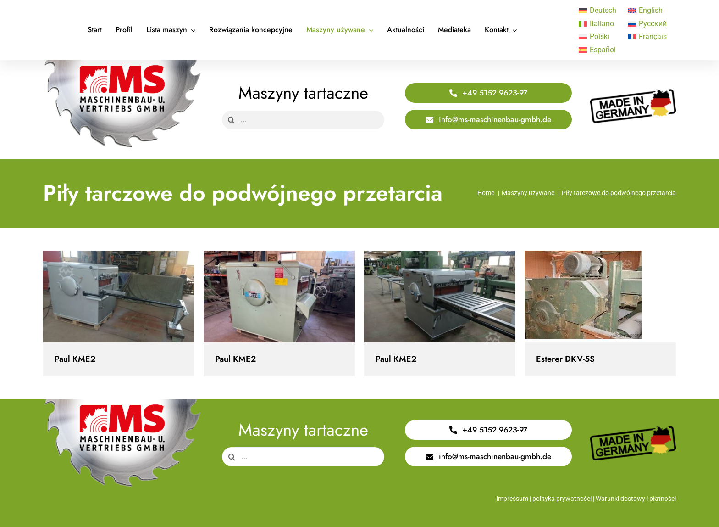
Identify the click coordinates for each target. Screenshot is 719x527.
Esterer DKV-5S (565, 359)
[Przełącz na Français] (647, 37)
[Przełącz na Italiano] (598, 23)
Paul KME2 (75, 359)
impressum (512, 498)
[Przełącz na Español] (598, 50)
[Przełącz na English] (647, 10)
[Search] (231, 120)
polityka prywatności (562, 498)
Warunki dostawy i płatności (636, 498)
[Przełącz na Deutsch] (598, 10)
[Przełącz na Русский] (647, 23)
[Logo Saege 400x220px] (122, 63)
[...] (303, 120)
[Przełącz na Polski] (598, 37)
